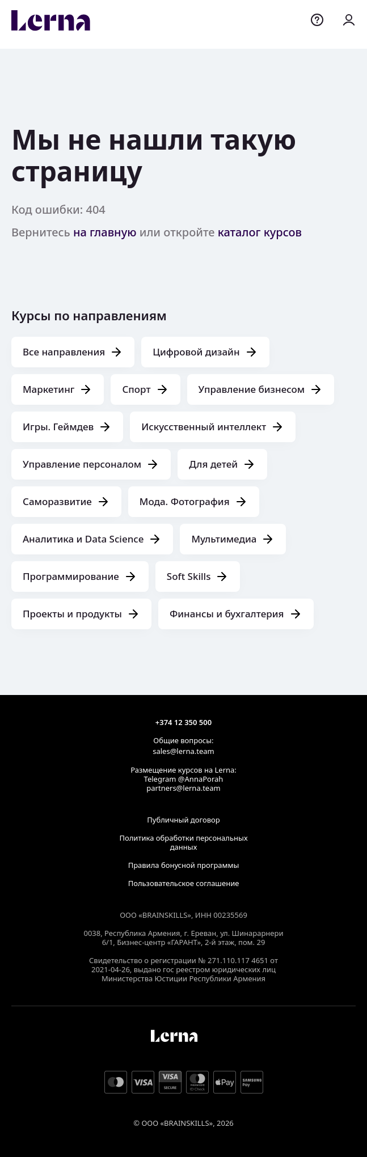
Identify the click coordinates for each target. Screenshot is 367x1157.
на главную (105, 232)
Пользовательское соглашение (183, 883)
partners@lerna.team (183, 787)
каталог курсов (260, 232)
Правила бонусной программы (183, 865)
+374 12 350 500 (183, 722)
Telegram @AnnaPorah (183, 778)
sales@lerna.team (183, 751)
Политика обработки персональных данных (183, 842)
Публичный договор (183, 819)
